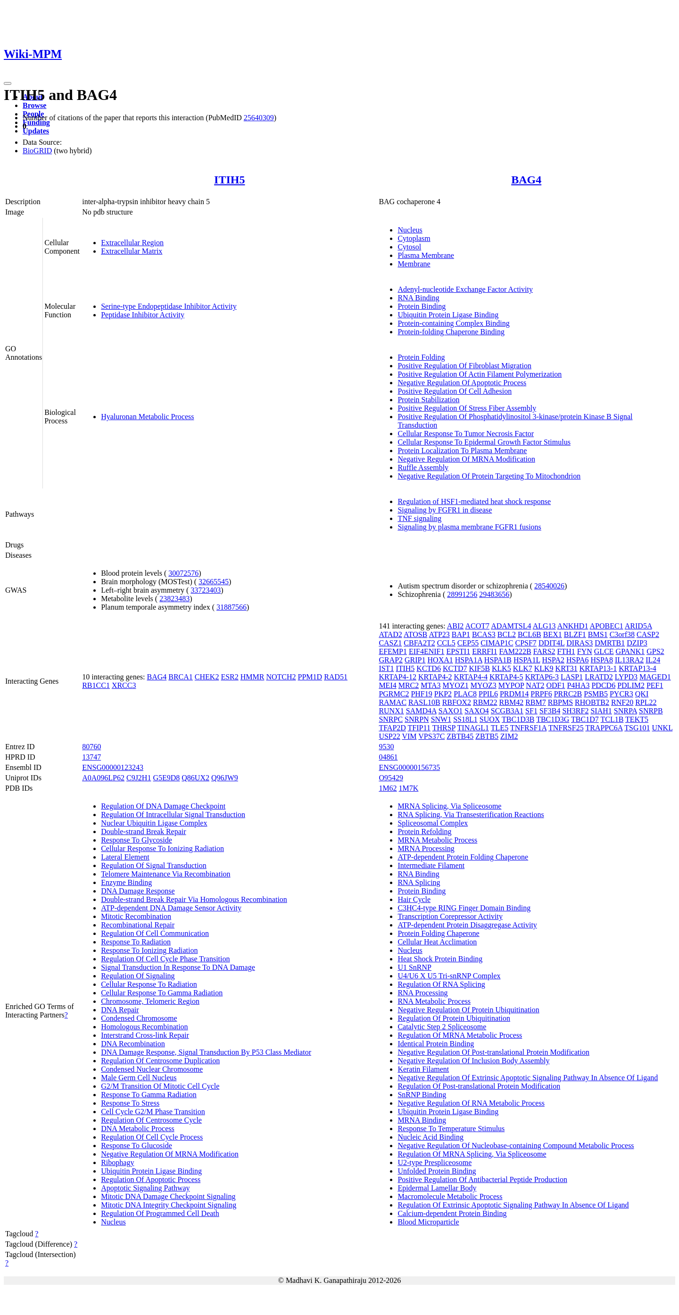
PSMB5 (596, 694)
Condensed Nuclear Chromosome (152, 1069)
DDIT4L (551, 643)
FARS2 (544, 651)
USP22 (389, 736)
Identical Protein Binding (435, 1044)
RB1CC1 (96, 685)
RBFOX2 (456, 702)
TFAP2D (392, 728)
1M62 (388, 788)
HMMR (252, 677)
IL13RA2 (629, 660)
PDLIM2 (631, 685)
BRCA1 (180, 677)
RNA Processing (422, 993)
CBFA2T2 (419, 643)
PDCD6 (603, 685)
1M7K (409, 788)
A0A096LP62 (103, 778)
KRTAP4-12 (397, 677)
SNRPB (651, 711)
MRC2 (408, 685)
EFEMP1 (393, 651)
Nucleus (409, 230)
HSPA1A (468, 660)
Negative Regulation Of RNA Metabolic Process (471, 1103)
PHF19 (421, 694)
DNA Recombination (133, 1044)
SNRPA (625, 711)
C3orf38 (622, 634)
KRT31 (566, 668)
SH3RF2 (575, 711)
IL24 (653, 660)
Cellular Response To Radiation (149, 984)
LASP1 (572, 677)
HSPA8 (601, 660)
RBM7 (535, 702)
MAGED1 (655, 677)
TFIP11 (419, 728)
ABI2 (455, 626)
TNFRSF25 (566, 728)
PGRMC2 (394, 694)
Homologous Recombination (144, 1027)
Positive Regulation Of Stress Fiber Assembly (466, 408)
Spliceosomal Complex (432, 823)
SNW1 (441, 719)
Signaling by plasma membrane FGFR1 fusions (469, 527)
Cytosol (409, 247)
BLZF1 (575, 634)
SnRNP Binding (421, 1095)
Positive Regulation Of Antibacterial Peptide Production (482, 1179)
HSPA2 (553, 660)
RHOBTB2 (592, 702)
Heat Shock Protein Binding (439, 959)
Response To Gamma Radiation (149, 1095)
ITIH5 (229, 180)
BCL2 (506, 634)
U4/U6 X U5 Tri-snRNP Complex (448, 976)
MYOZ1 (456, 685)
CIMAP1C (496, 643)
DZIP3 (637, 643)
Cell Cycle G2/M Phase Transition (153, 1112)
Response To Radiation (136, 942)
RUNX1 (391, 711)
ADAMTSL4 (511, 626)
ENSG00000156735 (409, 767)
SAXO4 (476, 711)
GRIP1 (415, 660)
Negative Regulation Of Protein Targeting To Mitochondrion (488, 476)
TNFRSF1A (528, 728)
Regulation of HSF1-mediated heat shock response (474, 501)
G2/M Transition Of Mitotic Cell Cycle (160, 1086)
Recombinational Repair (137, 925)
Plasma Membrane (425, 255)
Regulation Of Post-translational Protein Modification (478, 1086)
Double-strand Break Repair (143, 831)
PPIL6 (488, 694)
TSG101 (637, 728)
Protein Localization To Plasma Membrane (462, 451)
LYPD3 (626, 677)
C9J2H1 (138, 778)
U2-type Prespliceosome (434, 1162)
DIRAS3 (579, 643)
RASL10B (424, 702)
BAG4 (526, 180)
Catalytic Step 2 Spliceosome (441, 1027)
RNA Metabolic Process (434, 1001)
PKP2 (443, 694)
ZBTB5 (486, 736)
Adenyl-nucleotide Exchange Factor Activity (465, 289)
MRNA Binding (421, 1120)
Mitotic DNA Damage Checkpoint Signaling (168, 1196)
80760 (91, 747)
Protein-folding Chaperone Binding (451, 332)
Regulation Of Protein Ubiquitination (453, 1018)
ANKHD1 (572, 626)
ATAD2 (390, 634)
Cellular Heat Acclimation (437, 942)
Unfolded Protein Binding (436, 1171)
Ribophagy (117, 1162)
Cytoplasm (413, 238)
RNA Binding (418, 298)
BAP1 (461, 634)
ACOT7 (477, 626)
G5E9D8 (166, 778)
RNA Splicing (418, 882)
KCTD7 (455, 668)
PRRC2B (568, 694)
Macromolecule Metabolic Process (449, 1196)
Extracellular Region (132, 243)
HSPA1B (498, 660)
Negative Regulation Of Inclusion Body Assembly (473, 1061)
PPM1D (310, 677)
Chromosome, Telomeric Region (150, 1001)
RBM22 (485, 702)
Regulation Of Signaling (137, 976)
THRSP (443, 728)
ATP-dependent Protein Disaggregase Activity (467, 925)
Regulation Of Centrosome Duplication (160, 1061)
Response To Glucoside (136, 1145)
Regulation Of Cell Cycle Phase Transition (165, 959)
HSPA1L (526, 660)
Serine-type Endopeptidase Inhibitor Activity (169, 306)
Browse (34, 105)
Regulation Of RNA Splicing (441, 984)
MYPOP (511, 685)
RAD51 (336, 677)
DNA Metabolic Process (137, 1129)
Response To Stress (130, 1103)
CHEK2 (207, 677)
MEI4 (387, 685)
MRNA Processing (425, 848)
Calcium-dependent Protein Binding (451, 1213)
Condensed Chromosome (139, 1018)
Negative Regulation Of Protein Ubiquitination (468, 1010)
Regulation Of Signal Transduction (154, 865)
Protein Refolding (424, 831)
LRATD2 (599, 677)
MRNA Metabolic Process (437, 840)
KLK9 (544, 668)
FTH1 (566, 651)
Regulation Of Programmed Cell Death (160, 1213)
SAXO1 (451, 711)
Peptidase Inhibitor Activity (142, 315)
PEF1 (654, 685)
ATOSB (415, 634)
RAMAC (392, 702)
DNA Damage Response (137, 891)
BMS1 (598, 634)
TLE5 (499, 728)
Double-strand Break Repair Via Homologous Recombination (194, 899)
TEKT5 (636, 719)
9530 (386, 747)
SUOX (490, 719)
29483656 (494, 594)
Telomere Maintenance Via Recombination (165, 874)
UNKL (662, 728)
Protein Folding (421, 357)
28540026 (549, 586)
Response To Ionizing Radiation (149, 950)
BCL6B (529, 634)
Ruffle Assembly (422, 467)
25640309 (259, 118)
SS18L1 (465, 719)
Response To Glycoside (136, 840)
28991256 (462, 594)
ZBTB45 (460, 736)
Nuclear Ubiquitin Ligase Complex (154, 823)
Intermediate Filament (430, 865)
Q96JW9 (224, 778)
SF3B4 (549, 711)
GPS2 (655, 651)
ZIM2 (509, 736)
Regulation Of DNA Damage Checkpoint (163, 806)
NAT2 (535, 685)
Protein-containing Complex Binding (453, 323)
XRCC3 (124, 685)
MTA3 (430, 685)
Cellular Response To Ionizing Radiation (162, 848)
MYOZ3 (484, 685)
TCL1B (611, 719)
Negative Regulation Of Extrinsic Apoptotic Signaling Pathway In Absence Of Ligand (527, 1078)
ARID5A (638, 626)
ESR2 (229, 677)
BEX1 (552, 634)
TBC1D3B (518, 719)
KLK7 (522, 668)
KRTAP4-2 (435, 677)
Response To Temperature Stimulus (451, 1129)
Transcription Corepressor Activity (450, 916)
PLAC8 (465, 694)
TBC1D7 (585, 719)
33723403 (205, 590)
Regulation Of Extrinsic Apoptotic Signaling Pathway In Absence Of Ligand (513, 1205)
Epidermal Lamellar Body (436, 1188)
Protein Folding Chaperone (438, 933)
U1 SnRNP (414, 967)
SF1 (531, 711)
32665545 (214, 582)
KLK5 (501, 668)
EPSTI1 (459, 651)
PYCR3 (621, 694)
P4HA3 (578, 685)
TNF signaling (419, 518)
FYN (584, 651)
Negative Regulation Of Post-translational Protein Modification (493, 1052)
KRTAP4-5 (506, 677)
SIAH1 (601, 711)
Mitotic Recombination (136, 916)
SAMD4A (421, 711)
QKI (641, 694)
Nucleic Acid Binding (430, 1137)
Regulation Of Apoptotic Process (150, 1179)
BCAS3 (484, 634)
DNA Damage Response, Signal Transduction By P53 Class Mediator (206, 1052)
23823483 (174, 599)
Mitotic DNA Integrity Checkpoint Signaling (168, 1205)
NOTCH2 (281, 677)
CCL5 (446, 643)
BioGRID (37, 151)
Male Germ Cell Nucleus (138, 1078)
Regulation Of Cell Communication (155, 933)
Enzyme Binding (126, 882)
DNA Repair (120, 1010)
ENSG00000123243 (112, 767)
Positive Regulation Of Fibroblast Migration (464, 366)
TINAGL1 (473, 728)
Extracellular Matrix (131, 251)
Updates (36, 131)
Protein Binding (421, 306)
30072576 (183, 573)
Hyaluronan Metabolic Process (147, 417)
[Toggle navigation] (7, 83)
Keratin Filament (423, 1069)
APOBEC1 (606, 626)
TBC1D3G (552, 719)
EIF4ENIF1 (427, 651)
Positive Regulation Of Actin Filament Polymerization (479, 374)
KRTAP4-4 (471, 677)
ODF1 (555, 685)
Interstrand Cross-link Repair (145, 1035)
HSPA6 (577, 660)
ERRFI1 (484, 651)
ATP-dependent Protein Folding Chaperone (462, 857)
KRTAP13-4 (637, 668)
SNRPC (391, 719)
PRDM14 (514, 694)
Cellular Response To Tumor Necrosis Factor (465, 434)
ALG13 (544, 626)
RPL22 (645, 702)
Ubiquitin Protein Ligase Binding (447, 315)
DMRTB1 (610, 643)
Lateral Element (125, 857)
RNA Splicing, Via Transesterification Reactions (470, 815)
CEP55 (468, 643)
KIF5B (479, 668)
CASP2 (648, 634)
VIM (409, 736)
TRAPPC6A (603, 728)
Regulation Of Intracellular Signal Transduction (173, 815)
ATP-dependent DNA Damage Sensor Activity (171, 908)
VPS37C (431, 736)
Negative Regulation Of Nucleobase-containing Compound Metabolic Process (515, 1145)
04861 (388, 757)
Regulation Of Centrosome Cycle (151, 1120)
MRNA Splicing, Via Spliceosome (449, 806)
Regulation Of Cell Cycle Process (152, 1137)
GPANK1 (630, 651)
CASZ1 (390, 643)
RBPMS (560, 702)
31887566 (231, 607)
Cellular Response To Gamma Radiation (162, 993)
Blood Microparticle (428, 1222)
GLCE (604, 651)
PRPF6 (541, 694)
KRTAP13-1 (598, 668)
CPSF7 (526, 643)
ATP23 (439, 634)
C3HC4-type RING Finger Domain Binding (463, 908)
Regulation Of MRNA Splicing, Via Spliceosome (471, 1154)
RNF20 (622, 702)
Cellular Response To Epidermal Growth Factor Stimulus (484, 442)
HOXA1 (440, 660)
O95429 (391, 778)
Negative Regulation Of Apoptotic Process (461, 383)
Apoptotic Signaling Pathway (145, 1188)
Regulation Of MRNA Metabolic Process (459, 1035)
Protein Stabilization (428, 400)
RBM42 (511, 702)
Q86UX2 (195, 778)
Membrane (413, 264)
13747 (91, 757)
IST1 (386, 668)
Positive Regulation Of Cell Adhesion (454, 391)
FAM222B (515, 651)
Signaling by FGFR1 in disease (444, 510)
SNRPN (417, 719)
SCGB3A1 (507, 711)
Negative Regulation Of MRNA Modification (466, 459)
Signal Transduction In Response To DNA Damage (178, 967)
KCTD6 (428, 668)
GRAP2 (391, 660)
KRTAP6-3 (542, 677)
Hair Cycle (414, 899)
